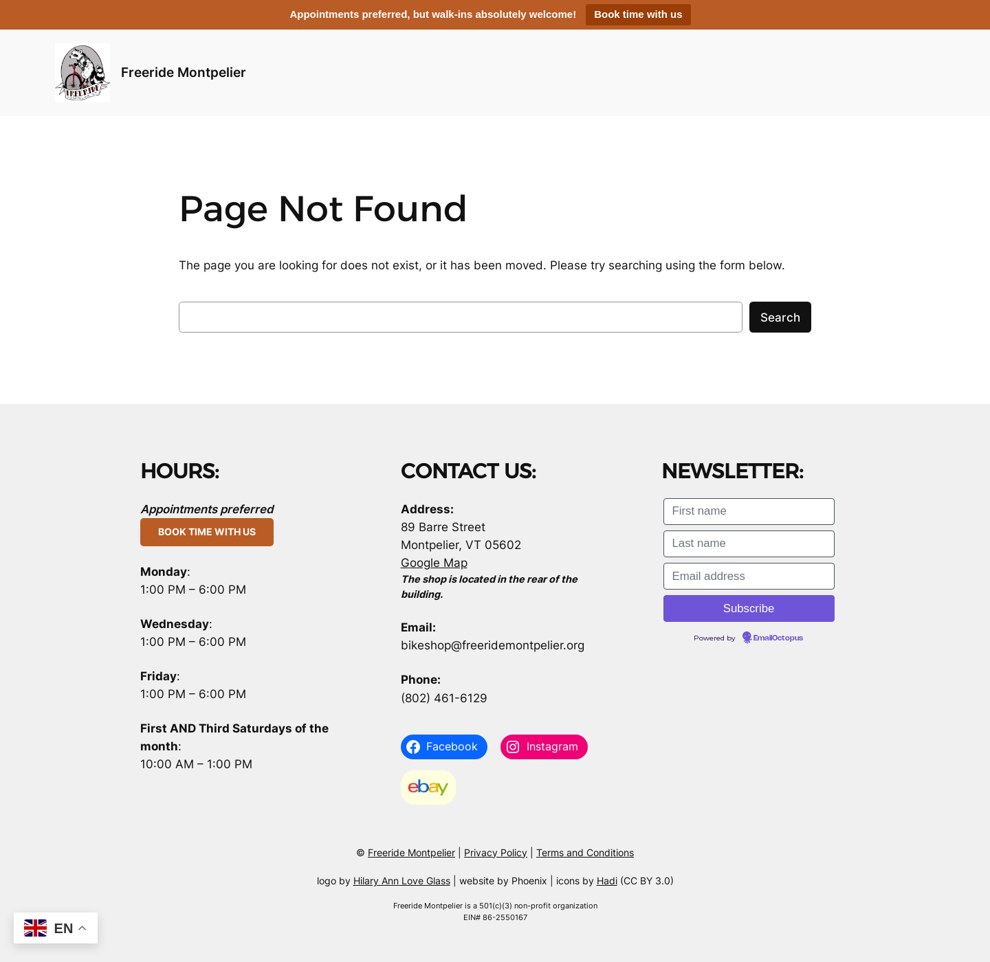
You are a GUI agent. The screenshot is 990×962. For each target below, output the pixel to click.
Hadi (607, 880)
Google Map (434, 563)
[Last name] (749, 543)
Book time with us (638, 14)
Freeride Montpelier (183, 72)
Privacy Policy (495, 852)
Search (780, 317)
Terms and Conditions (585, 852)
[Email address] (749, 576)
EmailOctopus (778, 638)
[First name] (749, 511)
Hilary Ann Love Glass (401, 880)
